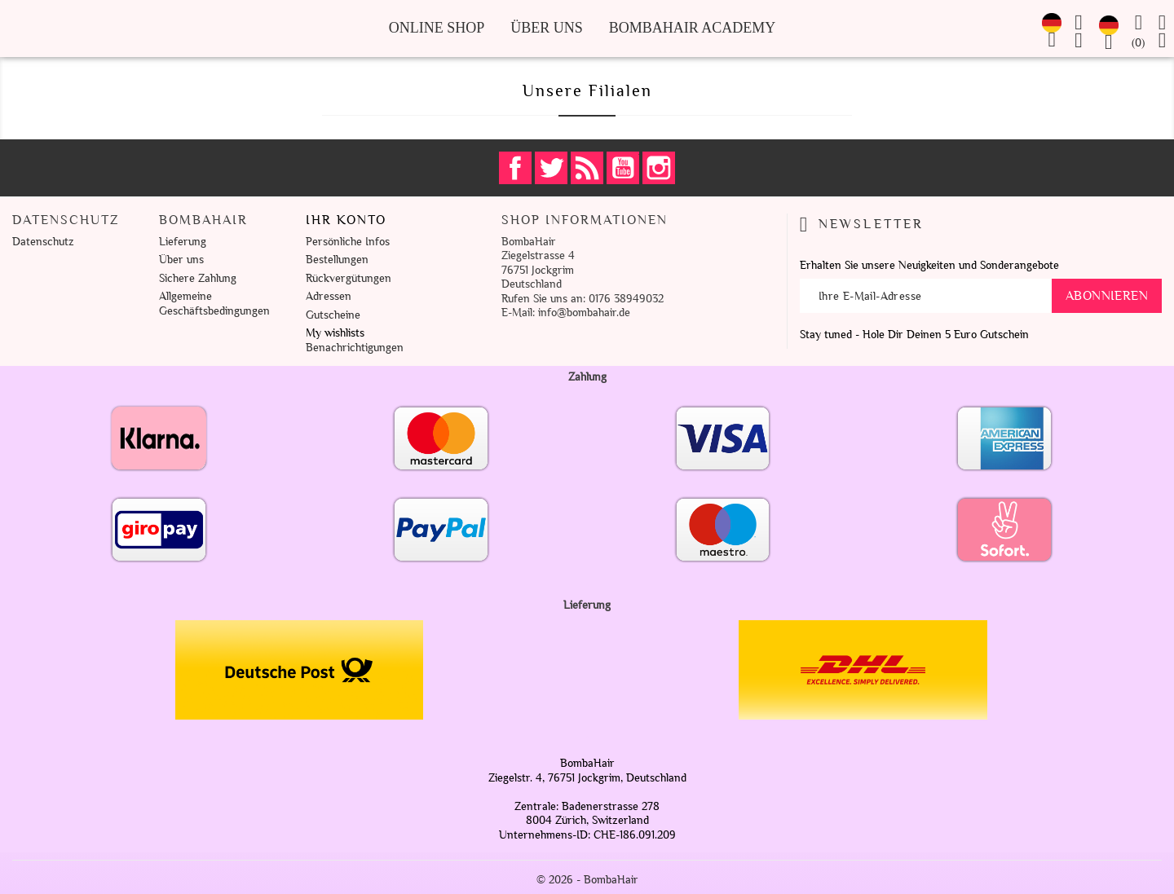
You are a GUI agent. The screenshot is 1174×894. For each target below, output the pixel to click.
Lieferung (182, 242)
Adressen (328, 296)
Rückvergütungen (348, 278)
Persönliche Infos (348, 242)
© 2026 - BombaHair (587, 880)
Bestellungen (337, 259)
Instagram (658, 168)
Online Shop (437, 28)
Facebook (515, 168)
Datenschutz (43, 242)
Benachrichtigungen (355, 347)
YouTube (623, 168)
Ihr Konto (346, 220)
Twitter (551, 168)
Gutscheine (333, 315)
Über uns (546, 28)
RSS (587, 168)
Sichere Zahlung (197, 278)
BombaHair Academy (692, 28)
